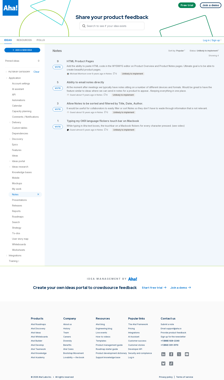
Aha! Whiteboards (39, 336)
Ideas (8, 40)
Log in (131, 357)
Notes (109, 73)
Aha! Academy (38, 357)
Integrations (134, 332)
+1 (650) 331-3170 (169, 345)
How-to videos (103, 336)
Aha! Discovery (38, 328)
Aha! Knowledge (39, 353)
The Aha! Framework (138, 324)
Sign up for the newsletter (173, 336)
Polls (41, 40)
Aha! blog (100, 324)
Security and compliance (140, 353)
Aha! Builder (36, 341)
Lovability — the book (73, 357)
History (66, 328)
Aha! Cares (68, 349)
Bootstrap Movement (73, 353)
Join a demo (180, 287)
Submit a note (167, 324)
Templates (101, 341)
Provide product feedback (173, 332)
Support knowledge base (108, 357)
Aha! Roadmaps (38, 324)
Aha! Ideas (36, 332)
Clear (36, 71)
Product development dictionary (111, 353)
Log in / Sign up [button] (212, 40)
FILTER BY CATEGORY (17, 71)
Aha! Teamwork (38, 349)
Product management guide (109, 345)
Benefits (67, 345)
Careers (67, 336)
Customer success (137, 341)
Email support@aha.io (171, 328)
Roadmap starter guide (107, 349)
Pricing (131, 328)
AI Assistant (133, 336)
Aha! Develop (37, 345)
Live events (101, 332)
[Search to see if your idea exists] (113, 26)
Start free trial (154, 287)
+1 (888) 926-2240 (170, 341)
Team (66, 332)
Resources (24, 40)
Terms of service (184, 377)
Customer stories (136, 345)
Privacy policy (166, 377)
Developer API (135, 349)
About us (67, 324)
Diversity (67, 341)
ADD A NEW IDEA (22, 50)
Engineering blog (104, 328)
